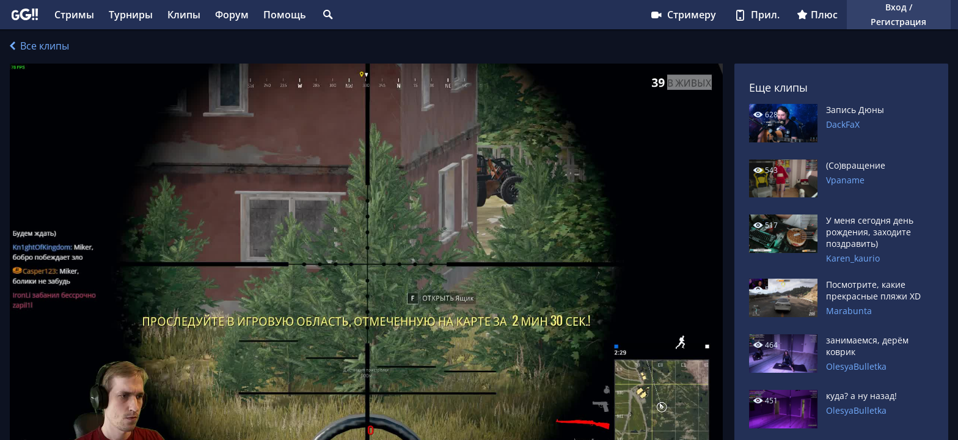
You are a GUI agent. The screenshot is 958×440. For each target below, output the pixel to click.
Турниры (131, 14)
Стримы (74, 14)
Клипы (183, 14)
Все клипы (39, 46)
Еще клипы (778, 87)
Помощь (284, 14)
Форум (232, 14)
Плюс (817, 14)
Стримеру (682, 14)
